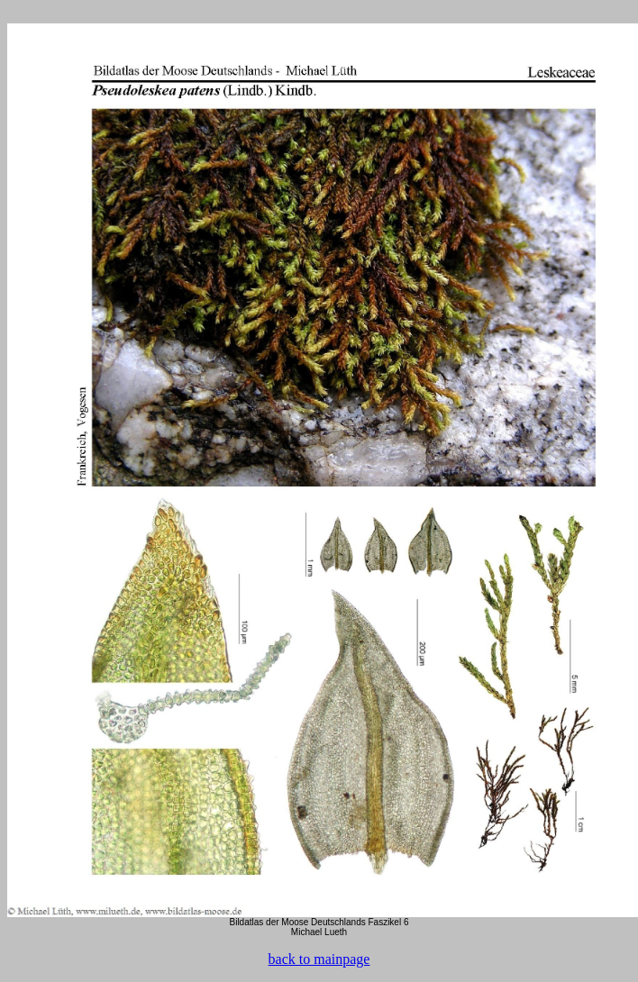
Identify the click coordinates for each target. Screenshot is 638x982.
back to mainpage (319, 959)
